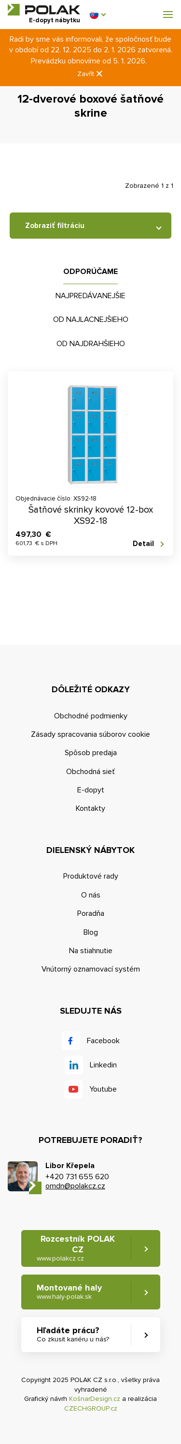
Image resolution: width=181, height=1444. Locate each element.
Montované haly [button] (69, 1291)
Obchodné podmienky (90, 716)
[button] (97, 14)
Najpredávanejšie (90, 296)
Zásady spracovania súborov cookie (90, 734)
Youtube (103, 1089)
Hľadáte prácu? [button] (73, 1334)
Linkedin (103, 1065)
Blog (91, 932)
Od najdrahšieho (90, 344)
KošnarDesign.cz (94, 1399)
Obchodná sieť (90, 771)
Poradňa (90, 913)
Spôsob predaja (91, 753)
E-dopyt (90, 790)
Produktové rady (90, 876)
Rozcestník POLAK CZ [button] (76, 1248)
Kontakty (90, 808)
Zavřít (90, 74)
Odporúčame (90, 271)
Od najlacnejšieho (90, 319)
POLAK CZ (44, 9)
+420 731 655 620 (77, 1177)
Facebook (103, 1041)
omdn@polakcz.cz (75, 1186)
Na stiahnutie (90, 951)
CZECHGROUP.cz (90, 1408)
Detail (143, 543)
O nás (90, 895)
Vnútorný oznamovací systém (91, 969)
